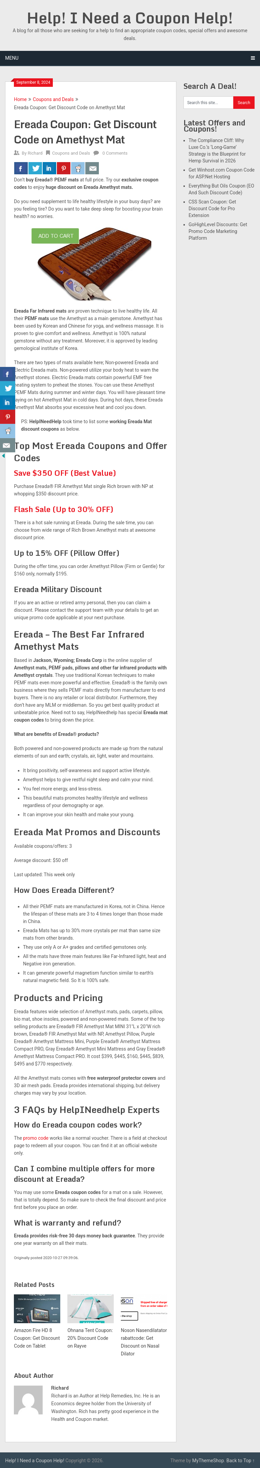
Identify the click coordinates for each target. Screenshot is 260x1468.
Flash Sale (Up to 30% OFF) (63, 509)
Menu (11, 58)
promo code (35, 1138)
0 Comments (114, 153)
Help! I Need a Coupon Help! (130, 17)
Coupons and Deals (53, 99)
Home (20, 99)
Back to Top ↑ (240, 1460)
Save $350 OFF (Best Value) (65, 473)
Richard (35, 153)
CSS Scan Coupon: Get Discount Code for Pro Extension (212, 208)
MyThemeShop (208, 1460)
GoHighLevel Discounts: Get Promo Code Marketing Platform (218, 231)
